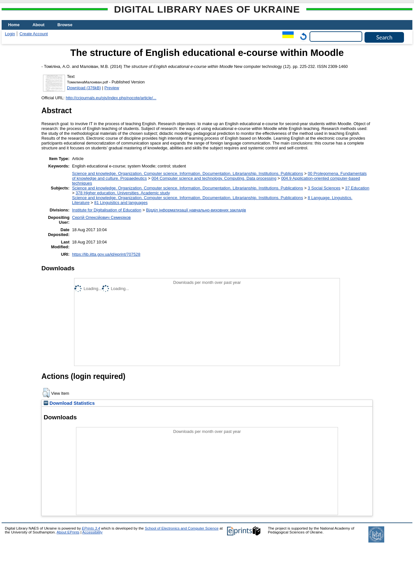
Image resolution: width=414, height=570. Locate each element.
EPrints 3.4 (91, 528)
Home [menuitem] (14, 24)
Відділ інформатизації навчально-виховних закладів (196, 210)
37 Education (357, 188)
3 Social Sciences (324, 188)
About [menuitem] (39, 24)
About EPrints (68, 532)
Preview (111, 87)
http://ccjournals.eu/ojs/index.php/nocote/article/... (111, 97)
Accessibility (92, 532)
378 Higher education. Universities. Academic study (123, 192)
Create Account (33, 33)
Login (10, 33)
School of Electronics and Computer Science (182, 528)
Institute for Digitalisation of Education (106, 210)
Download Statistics (69, 403)
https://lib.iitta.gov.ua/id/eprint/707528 (106, 254)
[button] (46, 393)
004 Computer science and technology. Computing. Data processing (214, 178)
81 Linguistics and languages (120, 202)
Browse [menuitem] (65, 24)
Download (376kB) (84, 87)
